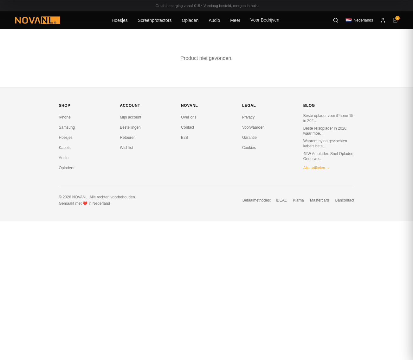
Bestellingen (130, 127)
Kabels (65, 147)
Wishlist (126, 147)
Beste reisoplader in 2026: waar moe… (325, 131)
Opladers (66, 168)
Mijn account (130, 117)
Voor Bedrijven (264, 19)
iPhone (65, 117)
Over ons (189, 117)
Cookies (249, 147)
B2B (184, 137)
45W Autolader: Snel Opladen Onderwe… (328, 156)
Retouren (127, 137)
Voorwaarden (253, 127)
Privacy (248, 117)
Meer (235, 20)
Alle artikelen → (316, 168)
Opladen (190, 20)
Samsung (67, 127)
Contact (187, 127)
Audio (214, 20)
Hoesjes (120, 20)
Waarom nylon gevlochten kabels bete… (325, 143)
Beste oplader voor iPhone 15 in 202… (328, 118)
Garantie (249, 137)
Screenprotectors (155, 20)
